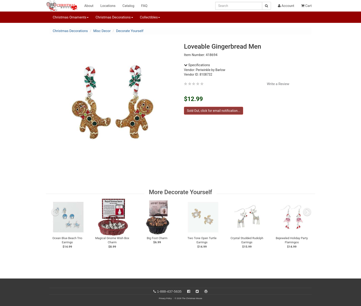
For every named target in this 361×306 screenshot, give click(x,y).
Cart (306, 6)
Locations (108, 6)
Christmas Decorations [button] (114, 17)
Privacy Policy (165, 298)
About (88, 6)
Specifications (197, 65)
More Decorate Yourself (180, 192)
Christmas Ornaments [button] (71, 17)
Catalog (128, 6)
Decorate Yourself (129, 31)
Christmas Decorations (70, 31)
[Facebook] (188, 291)
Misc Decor (102, 31)
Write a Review (278, 84)
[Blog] (206, 291)
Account (286, 6)
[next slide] (307, 212)
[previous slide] (55, 212)
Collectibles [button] (150, 17)
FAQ (144, 6)
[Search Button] (266, 6)
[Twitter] (197, 291)
